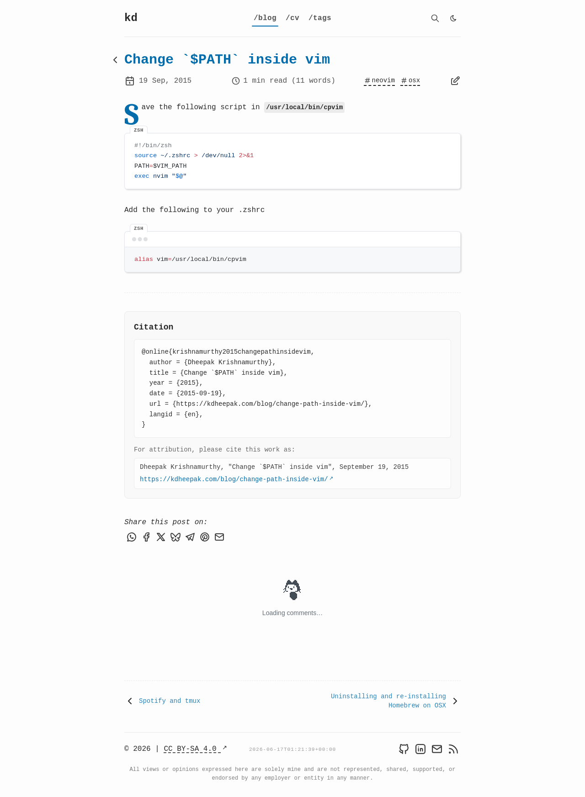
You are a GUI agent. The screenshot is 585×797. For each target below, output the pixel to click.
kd (131, 18)
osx (410, 80)
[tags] (320, 18)
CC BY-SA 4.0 (192, 748)
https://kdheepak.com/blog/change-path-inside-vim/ (234, 479)
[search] (435, 18)
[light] (453, 18)
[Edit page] (455, 80)
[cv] (292, 18)
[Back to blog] (115, 59)
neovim (379, 80)
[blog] (265, 18)
